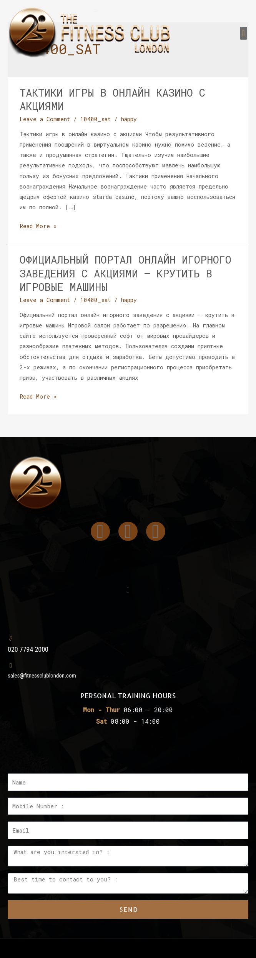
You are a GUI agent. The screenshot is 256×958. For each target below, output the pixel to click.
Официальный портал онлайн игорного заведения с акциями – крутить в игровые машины (125, 273)
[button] (243, 33)
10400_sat (95, 119)
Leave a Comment (45, 119)
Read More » (38, 225)
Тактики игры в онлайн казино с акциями (112, 99)
